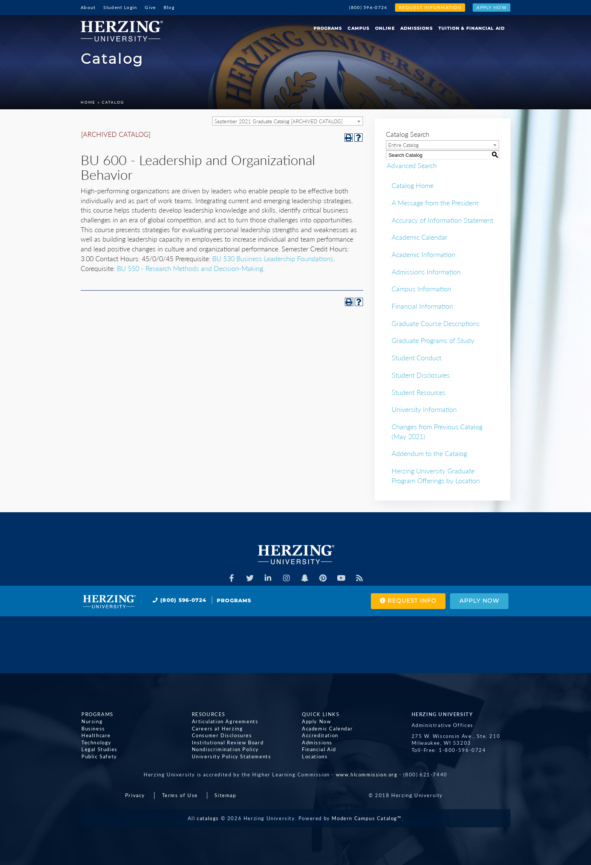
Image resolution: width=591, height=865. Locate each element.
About (88, 7)
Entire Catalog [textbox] (403, 145)
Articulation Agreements (224, 721)
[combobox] (287, 121)
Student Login (120, 7)
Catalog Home (412, 185)
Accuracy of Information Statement (442, 220)
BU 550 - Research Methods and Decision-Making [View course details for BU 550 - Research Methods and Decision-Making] (190, 268)
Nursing (91, 721)
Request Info (406, 601)
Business (92, 729)
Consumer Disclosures (221, 735)
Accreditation (319, 735)
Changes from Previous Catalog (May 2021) (437, 432)
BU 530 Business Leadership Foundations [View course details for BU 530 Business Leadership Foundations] (272, 258)
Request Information (430, 7)
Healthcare (95, 735)
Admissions (416, 28)
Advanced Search (411, 165)
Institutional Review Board (227, 742)
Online (385, 28)
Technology (96, 742)
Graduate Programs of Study (433, 340)
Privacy (135, 795)
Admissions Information (426, 272)
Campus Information (421, 289)
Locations (314, 756)
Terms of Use (180, 795)
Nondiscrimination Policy (224, 749)
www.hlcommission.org (367, 775)
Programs (328, 28)
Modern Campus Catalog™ (366, 818)
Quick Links (320, 714)
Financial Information (422, 306)
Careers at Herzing (216, 729)
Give (150, 7)
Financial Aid (318, 749)
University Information (424, 409)
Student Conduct (416, 358)
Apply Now (491, 7)
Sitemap (225, 795)
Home (88, 102)
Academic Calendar (419, 237)
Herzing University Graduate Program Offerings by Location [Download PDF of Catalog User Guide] (436, 476)
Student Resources (419, 392)
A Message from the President (435, 203)
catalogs (208, 818)
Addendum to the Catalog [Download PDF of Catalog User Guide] (429, 453)
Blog (169, 7)
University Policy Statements (231, 756)
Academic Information (423, 254)
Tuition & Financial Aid (471, 28)
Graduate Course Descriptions (436, 323)
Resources (208, 714)
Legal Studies (99, 749)
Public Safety (98, 756)
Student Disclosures (421, 375)
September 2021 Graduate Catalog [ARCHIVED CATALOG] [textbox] (278, 121)
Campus (358, 28)
